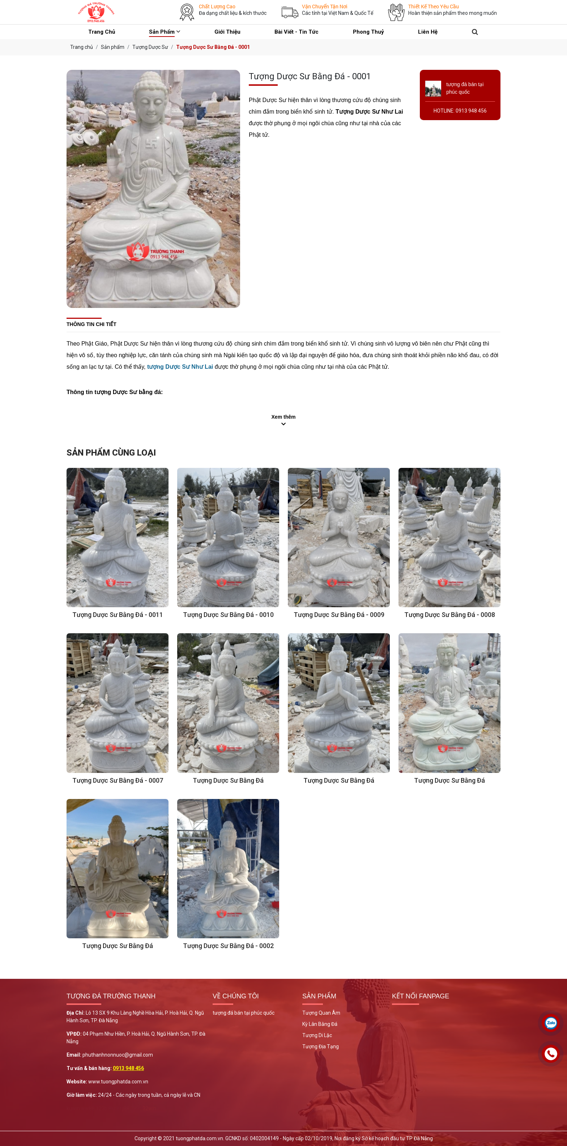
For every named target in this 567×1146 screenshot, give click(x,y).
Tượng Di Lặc (317, 1035)
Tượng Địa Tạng (320, 1046)
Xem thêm (284, 417)
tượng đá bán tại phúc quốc (243, 1013)
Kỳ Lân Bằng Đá (319, 1024)
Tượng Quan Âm (321, 1013)
